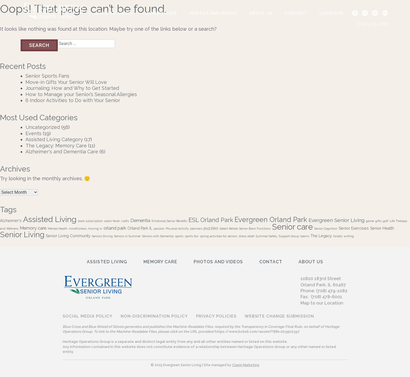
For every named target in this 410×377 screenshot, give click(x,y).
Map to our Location (321, 303)
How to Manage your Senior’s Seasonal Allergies (81, 94)
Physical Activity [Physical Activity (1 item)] (177, 228)
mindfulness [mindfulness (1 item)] (78, 228)
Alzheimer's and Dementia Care (61, 151)
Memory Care (161, 13)
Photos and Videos (213, 13)
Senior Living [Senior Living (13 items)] (22, 234)
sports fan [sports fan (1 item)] (191, 236)
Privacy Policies (216, 316)
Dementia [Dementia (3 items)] (140, 220)
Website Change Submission (279, 316)
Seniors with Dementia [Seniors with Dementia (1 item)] (158, 236)
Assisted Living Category (54, 139)
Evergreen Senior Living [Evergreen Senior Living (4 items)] (336, 220)
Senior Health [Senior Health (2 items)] (382, 228)
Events (33, 133)
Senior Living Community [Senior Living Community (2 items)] (68, 236)
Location (331, 13)
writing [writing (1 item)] (349, 236)
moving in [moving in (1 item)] (95, 228)
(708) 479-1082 (372, 24)
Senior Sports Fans (47, 76)
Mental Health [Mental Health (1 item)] (58, 228)
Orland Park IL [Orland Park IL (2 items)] (139, 228)
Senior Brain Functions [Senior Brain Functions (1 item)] (255, 228)
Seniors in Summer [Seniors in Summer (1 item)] (127, 236)
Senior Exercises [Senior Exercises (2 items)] (354, 228)
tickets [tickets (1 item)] (337, 236)
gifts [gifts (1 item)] (378, 221)
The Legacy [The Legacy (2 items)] (321, 236)
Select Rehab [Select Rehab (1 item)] (229, 228)
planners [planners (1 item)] (196, 228)
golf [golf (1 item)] (385, 221)
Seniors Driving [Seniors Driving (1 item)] (102, 236)
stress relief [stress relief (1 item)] (246, 236)
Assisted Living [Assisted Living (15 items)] (49, 219)
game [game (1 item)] (370, 221)
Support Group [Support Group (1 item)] (289, 236)
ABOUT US (261, 13)
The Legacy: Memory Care (56, 145)
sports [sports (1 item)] (179, 236)
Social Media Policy (88, 316)
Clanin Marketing (245, 365)
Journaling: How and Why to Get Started (72, 88)
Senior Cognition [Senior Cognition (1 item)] (325, 228)
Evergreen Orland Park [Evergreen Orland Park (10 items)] (271, 220)
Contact (296, 13)
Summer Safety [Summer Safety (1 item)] (266, 236)
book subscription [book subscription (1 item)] (90, 221)
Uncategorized (42, 127)
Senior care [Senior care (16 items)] (292, 227)
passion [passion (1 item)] (159, 228)
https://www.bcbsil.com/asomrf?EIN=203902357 (257, 332)
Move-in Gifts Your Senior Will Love (66, 82)
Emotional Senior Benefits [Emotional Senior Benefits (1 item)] (169, 221)
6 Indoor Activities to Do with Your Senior (72, 100)
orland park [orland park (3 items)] (115, 228)
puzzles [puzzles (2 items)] (211, 228)
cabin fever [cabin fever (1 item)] (112, 221)
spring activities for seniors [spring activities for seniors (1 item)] (218, 236)
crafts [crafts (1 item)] (125, 221)
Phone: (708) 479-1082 (323, 290)
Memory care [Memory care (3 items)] (33, 228)
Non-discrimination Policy (154, 316)
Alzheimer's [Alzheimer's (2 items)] (11, 220)
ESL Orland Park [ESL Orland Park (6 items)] (210, 220)
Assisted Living (114, 13)
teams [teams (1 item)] (304, 236)
